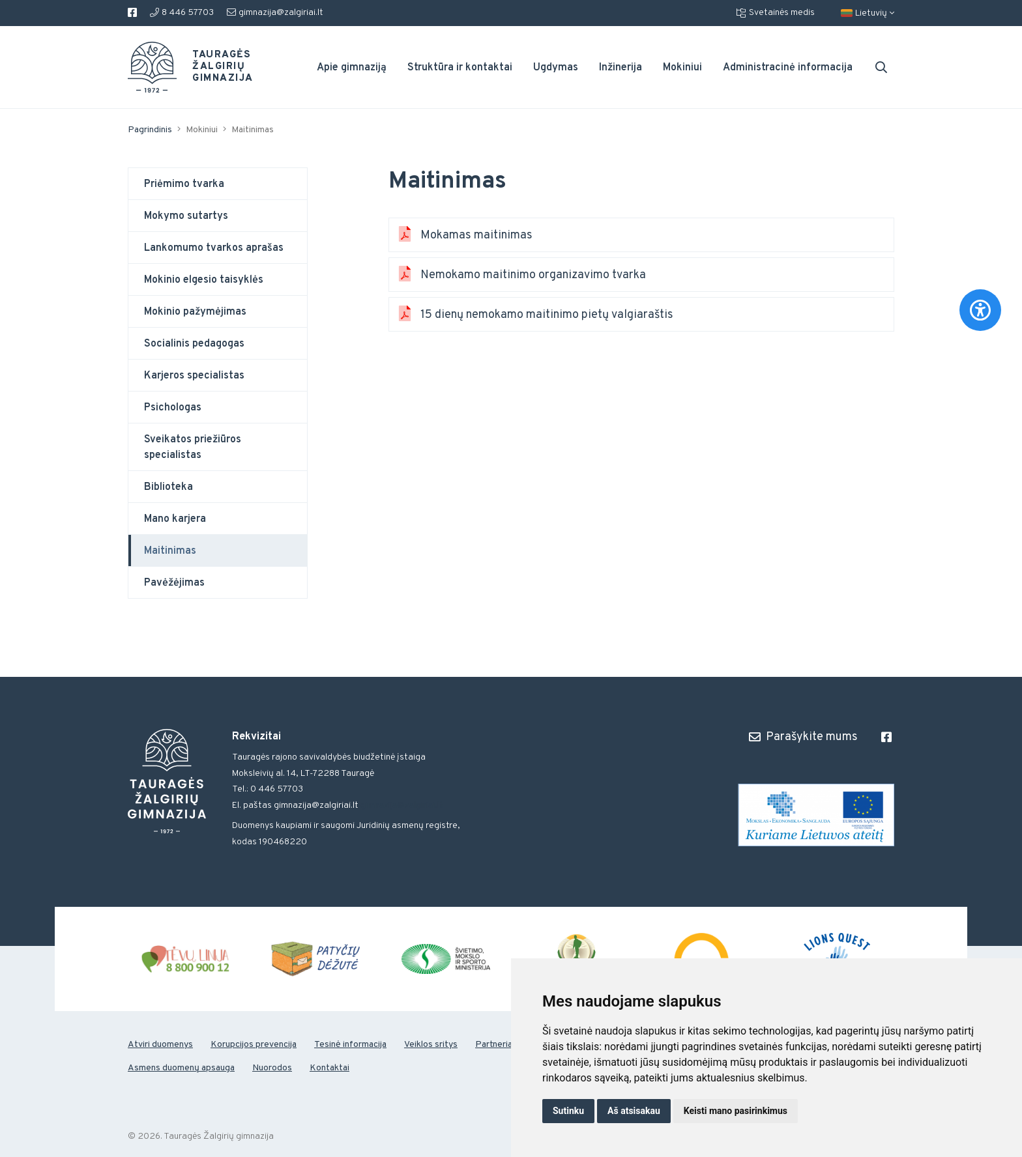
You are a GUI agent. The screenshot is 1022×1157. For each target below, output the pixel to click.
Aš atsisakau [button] (633, 1111)
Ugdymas (555, 67)
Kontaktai (329, 1068)
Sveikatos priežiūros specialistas (192, 447)
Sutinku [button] (568, 1111)
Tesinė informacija (350, 1044)
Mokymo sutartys (186, 216)
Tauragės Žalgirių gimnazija (215, 67)
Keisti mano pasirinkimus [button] (735, 1111)
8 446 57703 (182, 12)
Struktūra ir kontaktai (459, 67)
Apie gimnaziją (352, 67)
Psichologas (172, 407)
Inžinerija (620, 67)
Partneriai (494, 1044)
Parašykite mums (803, 737)
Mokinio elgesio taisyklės (203, 280)
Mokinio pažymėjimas (195, 312)
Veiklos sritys (431, 1044)
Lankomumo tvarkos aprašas (214, 248)
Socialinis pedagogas (194, 343)
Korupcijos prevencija (254, 1044)
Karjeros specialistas (194, 375)
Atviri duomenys (160, 1044)
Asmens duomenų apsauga (181, 1068)
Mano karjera (175, 519)
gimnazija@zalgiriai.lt (275, 12)
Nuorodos (272, 1068)
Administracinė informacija (788, 67)
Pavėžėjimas (174, 583)
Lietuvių (867, 13)
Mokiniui (682, 67)
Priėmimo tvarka (184, 184)
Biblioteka (168, 487)
